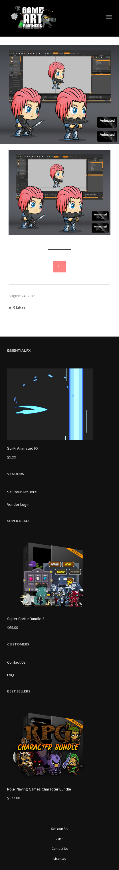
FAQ (10, 674)
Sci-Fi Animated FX (22, 448)
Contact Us (16, 662)
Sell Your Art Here (22, 491)
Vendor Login (18, 504)
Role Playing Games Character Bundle (39, 789)
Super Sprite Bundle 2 (25, 618)
